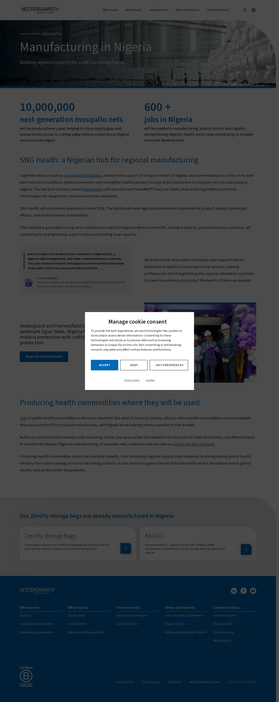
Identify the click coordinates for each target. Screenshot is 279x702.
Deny (134, 365)
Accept (104, 365)
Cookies (150, 380)
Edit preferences (169, 365)
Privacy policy (132, 380)
